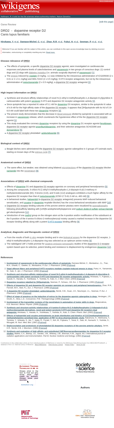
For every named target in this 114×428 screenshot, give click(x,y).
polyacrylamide (106, 209)
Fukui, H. (68, 41)
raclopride (11, 171)
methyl (28, 215)
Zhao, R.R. (52, 41)
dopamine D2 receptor (50, 66)
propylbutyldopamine (46, 127)
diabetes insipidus (37, 72)
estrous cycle (41, 152)
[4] (60, 111)
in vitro (33, 237)
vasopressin (62, 69)
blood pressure (64, 114)
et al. (16, 41)
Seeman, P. (86, 41)
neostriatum (29, 171)
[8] (37, 171)
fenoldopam (105, 123)
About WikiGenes (40, 344)
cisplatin (33, 76)
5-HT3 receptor (55, 222)
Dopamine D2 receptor (17, 206)
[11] (27, 212)
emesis (14, 76)
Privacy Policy (69, 344)
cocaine (27, 202)
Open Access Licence (55, 344)
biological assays (71, 237)
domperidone (13, 130)
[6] (58, 133)
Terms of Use (80, 344)
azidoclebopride (48, 133)
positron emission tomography (59, 244)
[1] (93, 72)
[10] (109, 202)
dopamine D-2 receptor (98, 244)
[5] (21, 130)
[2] (89, 82)
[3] (93, 101)
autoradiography (100, 206)
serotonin (35, 101)
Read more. (50, 52)
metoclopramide (30, 82)
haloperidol (32, 199)
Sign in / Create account (106, 1)
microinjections (69, 167)
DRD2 (27, 61)
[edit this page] (106, 22)
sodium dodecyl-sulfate (87, 209)
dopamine (62, 104)
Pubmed (71, 265)
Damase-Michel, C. (30, 41)
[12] (109, 247)
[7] (49, 152)
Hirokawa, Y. (7, 41)
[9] (88, 196)
